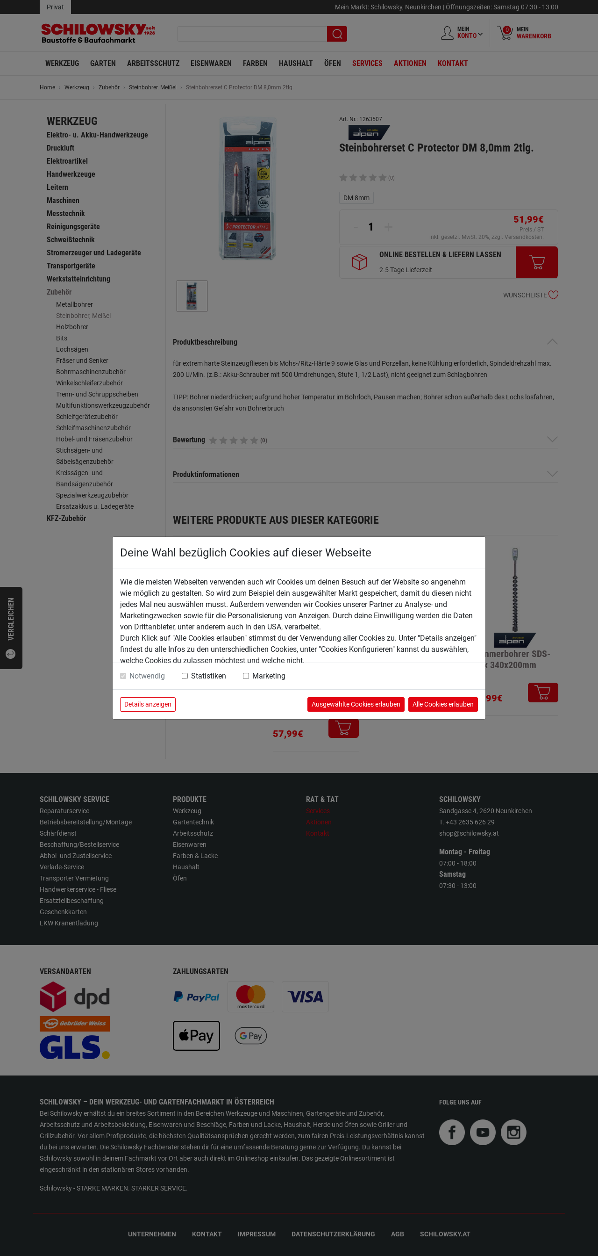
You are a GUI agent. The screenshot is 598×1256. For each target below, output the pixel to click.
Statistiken (208, 675)
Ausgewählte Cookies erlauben (356, 704)
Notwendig (147, 675)
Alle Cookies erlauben (443, 704)
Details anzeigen (147, 704)
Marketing (268, 675)
